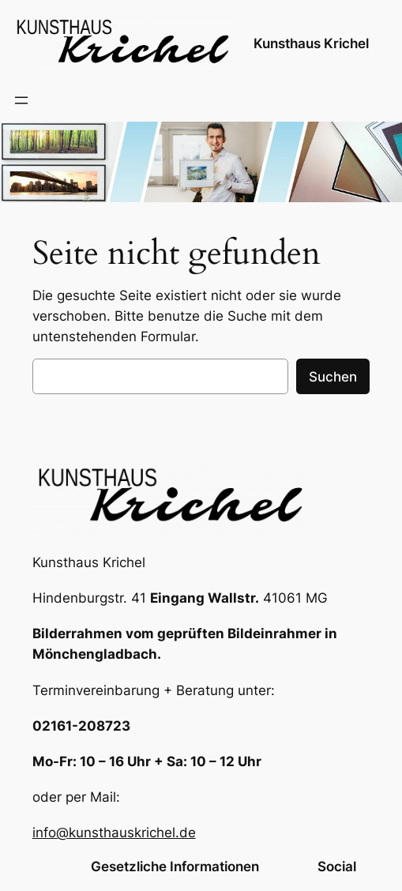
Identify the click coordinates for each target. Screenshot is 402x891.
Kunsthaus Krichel (311, 43)
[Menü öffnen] (21, 100)
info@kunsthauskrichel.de (114, 832)
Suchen (333, 377)
